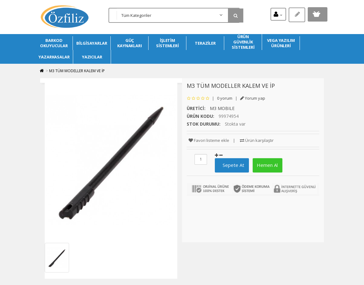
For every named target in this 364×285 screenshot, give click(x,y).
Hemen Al (266, 165)
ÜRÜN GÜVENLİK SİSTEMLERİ (243, 42)
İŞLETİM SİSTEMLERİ (167, 43)
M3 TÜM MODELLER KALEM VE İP (77, 70)
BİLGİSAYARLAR (91, 43)
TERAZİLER (205, 43)
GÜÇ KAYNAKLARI (129, 43)
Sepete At (231, 165)
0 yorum (224, 98)
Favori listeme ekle (209, 140)
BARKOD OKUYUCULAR (54, 43)
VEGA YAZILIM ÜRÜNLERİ (281, 43)
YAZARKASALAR (54, 57)
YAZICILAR (92, 57)
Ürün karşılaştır (257, 140)
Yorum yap (252, 98)
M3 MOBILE (222, 108)
